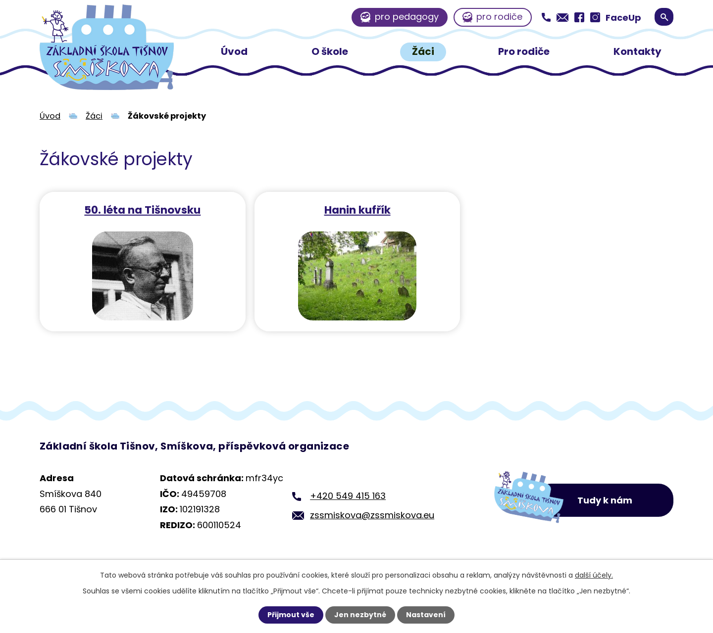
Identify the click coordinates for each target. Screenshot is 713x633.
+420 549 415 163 (348, 496)
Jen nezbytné (360, 615)
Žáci (423, 51)
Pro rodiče (524, 51)
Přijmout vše (290, 615)
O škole (329, 51)
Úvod (234, 51)
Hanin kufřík (355, 209)
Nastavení (426, 615)
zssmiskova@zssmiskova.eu (372, 515)
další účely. (594, 575)
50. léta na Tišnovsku (142, 209)
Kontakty (637, 51)
